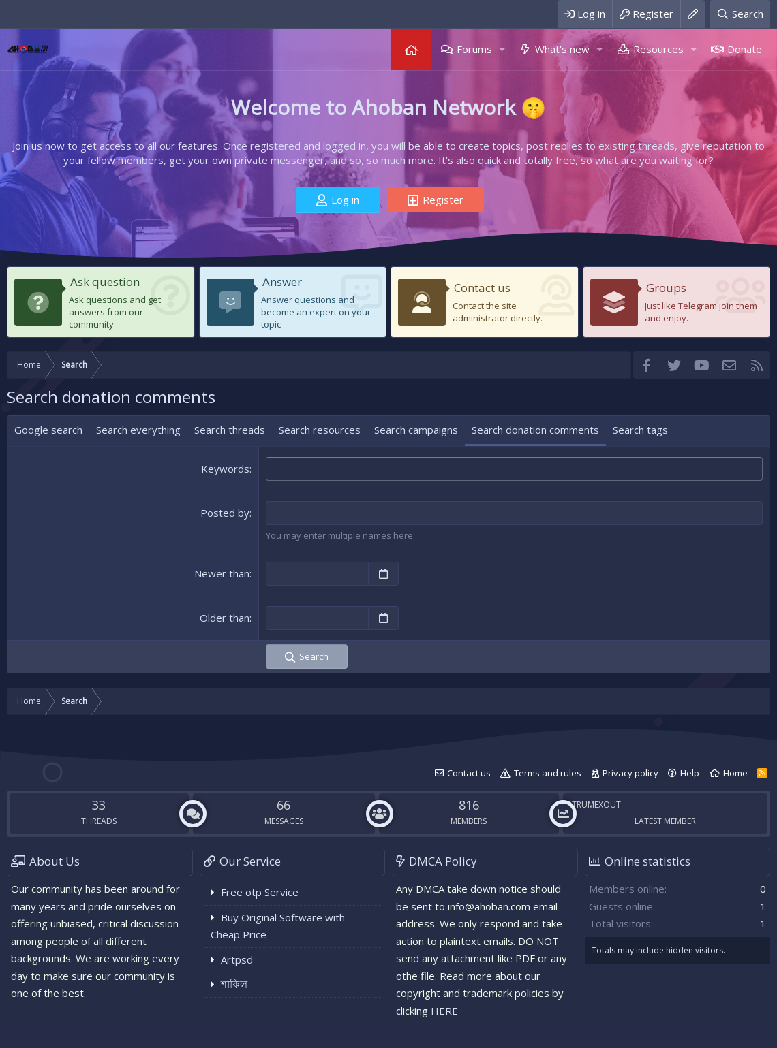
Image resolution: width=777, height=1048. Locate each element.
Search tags (640, 429)
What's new (562, 49)
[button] (502, 49)
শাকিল (234, 984)
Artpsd (237, 959)
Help (689, 773)
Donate (744, 49)
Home (411, 49)
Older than (224, 617)
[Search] (740, 14)
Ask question (105, 281)
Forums (474, 49)
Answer (282, 281)
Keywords (225, 468)
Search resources (320, 429)
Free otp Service (260, 892)
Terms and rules (547, 773)
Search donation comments (535, 429)
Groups (666, 288)
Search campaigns (416, 429)
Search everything (138, 429)
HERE (444, 1010)
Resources (658, 49)
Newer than (221, 573)
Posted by (224, 513)
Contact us (482, 288)
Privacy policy (630, 773)
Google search (48, 429)
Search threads (229, 429)
